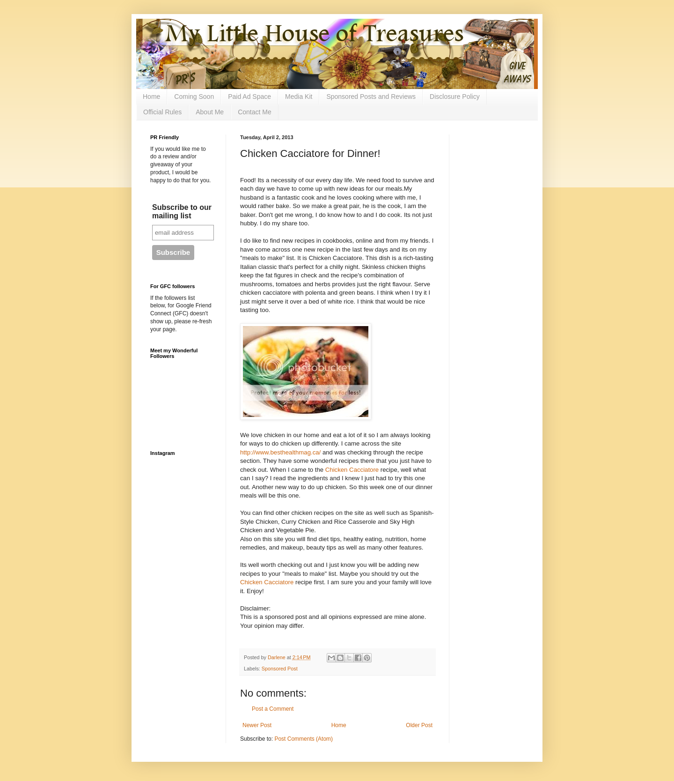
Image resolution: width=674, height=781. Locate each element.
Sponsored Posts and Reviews (371, 96)
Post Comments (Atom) (303, 739)
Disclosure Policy (455, 96)
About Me (210, 112)
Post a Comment (272, 709)
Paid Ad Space (249, 96)
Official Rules (162, 112)
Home (151, 96)
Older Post (419, 725)
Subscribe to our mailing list (182, 211)
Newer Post (256, 725)
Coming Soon (194, 96)
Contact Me (254, 112)
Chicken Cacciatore (352, 469)
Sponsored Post (280, 668)
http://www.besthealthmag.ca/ (280, 452)
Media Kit (298, 96)
